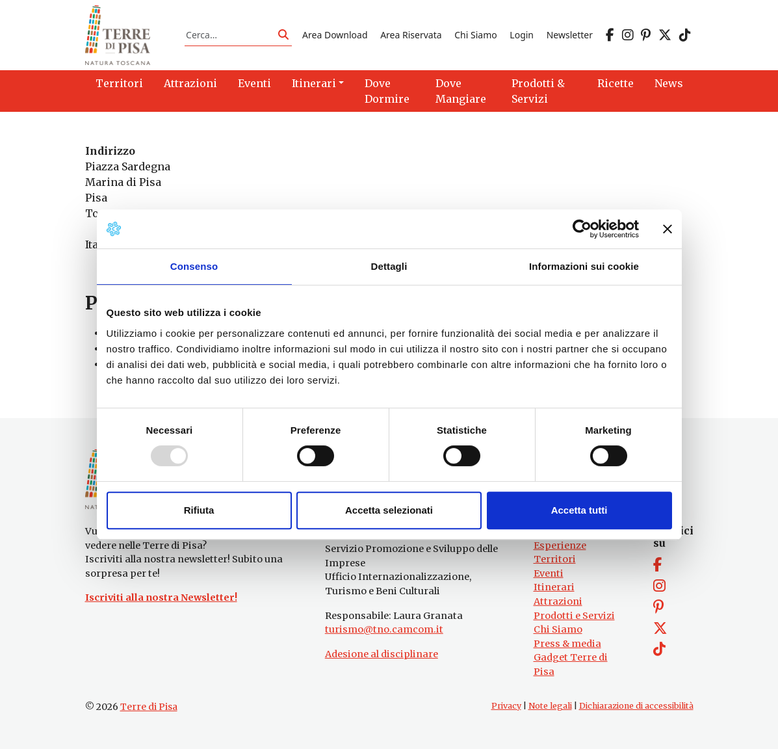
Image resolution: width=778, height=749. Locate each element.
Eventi (549, 573)
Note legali (550, 706)
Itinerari (554, 587)
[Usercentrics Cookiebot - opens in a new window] (582, 229)
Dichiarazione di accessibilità (636, 706)
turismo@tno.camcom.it (384, 629)
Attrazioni (558, 601)
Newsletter (570, 35)
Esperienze (560, 545)
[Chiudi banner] (667, 228)
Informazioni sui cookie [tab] (584, 266)
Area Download (334, 35)
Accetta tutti (579, 510)
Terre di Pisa (148, 707)
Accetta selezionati (389, 510)
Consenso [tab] (194, 266)
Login (522, 35)
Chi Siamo (475, 35)
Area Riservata (410, 35)
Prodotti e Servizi (574, 616)
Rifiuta (199, 510)
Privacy (506, 706)
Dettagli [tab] (389, 266)
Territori (555, 559)
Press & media (567, 644)
